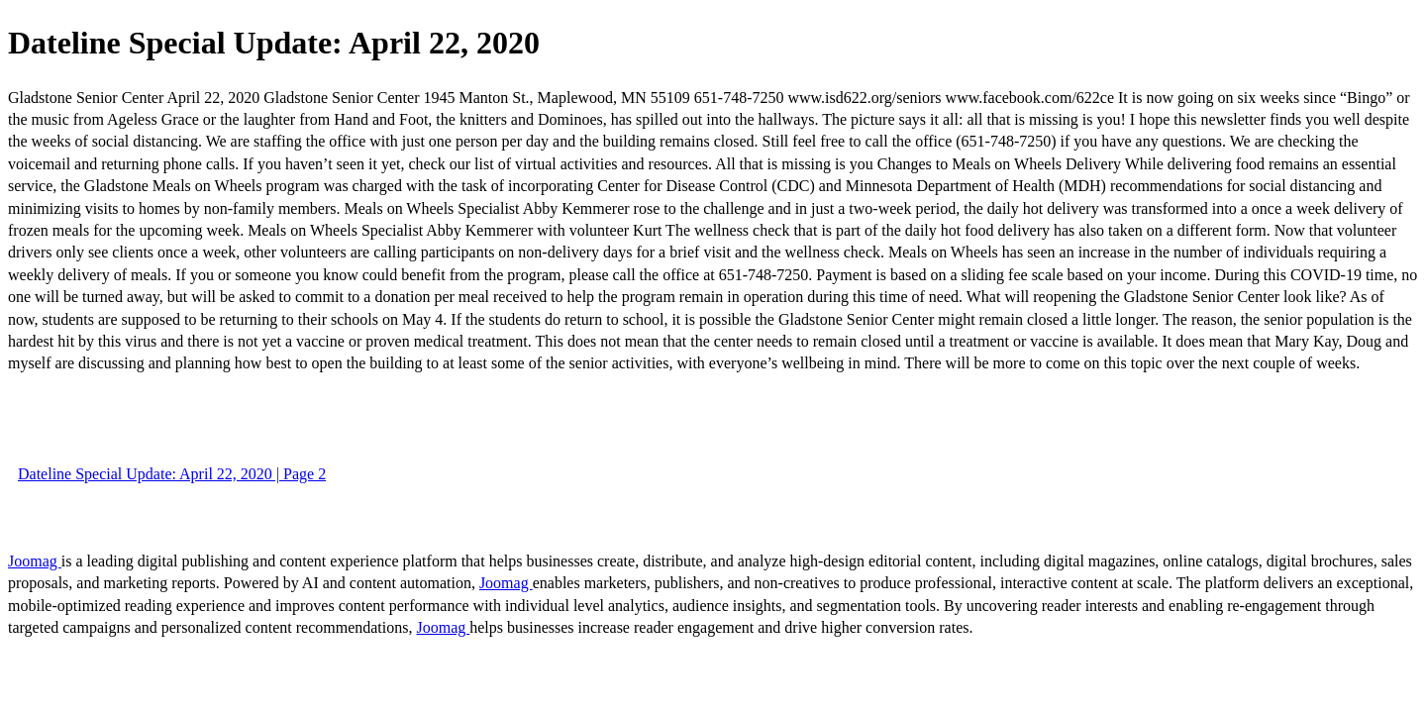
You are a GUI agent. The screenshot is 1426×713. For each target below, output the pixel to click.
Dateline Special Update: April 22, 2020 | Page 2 (172, 473)
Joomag (34, 561)
